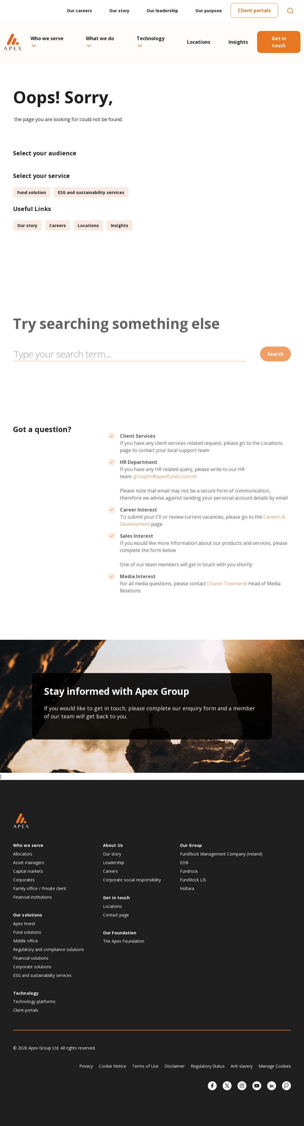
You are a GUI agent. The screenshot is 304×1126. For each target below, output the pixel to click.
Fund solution (31, 192)
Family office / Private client (39, 888)
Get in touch (279, 42)
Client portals (254, 10)
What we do (100, 41)
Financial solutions (30, 958)
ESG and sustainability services (91, 192)
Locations (198, 42)
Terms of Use (145, 1066)
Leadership (113, 862)
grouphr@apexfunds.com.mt (165, 496)
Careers (57, 225)
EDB (184, 862)
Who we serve (47, 41)
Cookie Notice (112, 1066)
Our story (119, 10)
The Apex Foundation (123, 941)
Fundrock (189, 871)
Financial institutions (32, 897)
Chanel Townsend (227, 603)
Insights (238, 42)
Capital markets (28, 871)
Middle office (25, 941)
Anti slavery (242, 1066)
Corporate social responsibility (132, 880)
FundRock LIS (193, 880)
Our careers (79, 10)
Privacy (86, 1066)
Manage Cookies (275, 1066)
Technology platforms (34, 1001)
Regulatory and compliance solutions (48, 949)
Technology (150, 41)
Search (275, 373)
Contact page (116, 915)
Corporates (24, 880)
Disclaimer (174, 1066)
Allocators (22, 854)
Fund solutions (27, 932)
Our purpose (208, 10)
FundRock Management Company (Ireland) (221, 854)
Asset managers (28, 862)
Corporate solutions (32, 966)
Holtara (187, 888)
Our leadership (162, 10)
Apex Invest (24, 923)
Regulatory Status (208, 1066)
